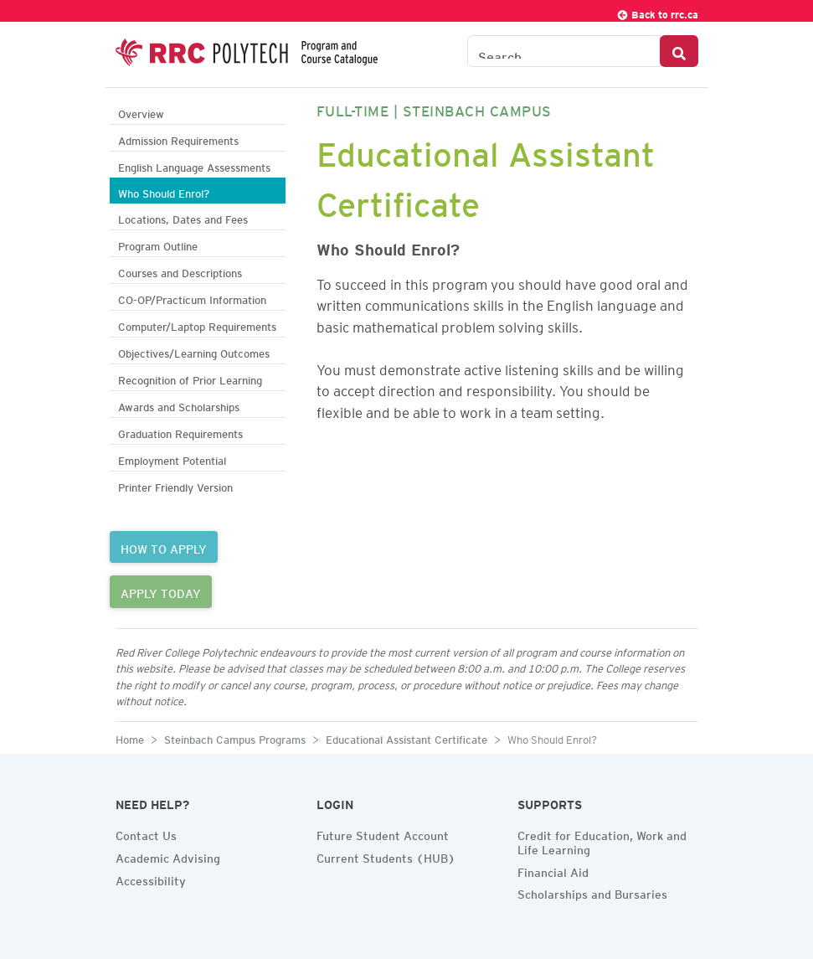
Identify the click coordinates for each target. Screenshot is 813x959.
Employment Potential (172, 458)
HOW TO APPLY (164, 547)
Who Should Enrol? (163, 191)
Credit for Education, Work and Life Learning (602, 840)
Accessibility (151, 878)
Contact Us (146, 833)
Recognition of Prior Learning (190, 378)
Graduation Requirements (180, 432)
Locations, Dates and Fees (183, 217)
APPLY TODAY (161, 591)
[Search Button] (679, 51)
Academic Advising (168, 856)
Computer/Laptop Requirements (197, 324)
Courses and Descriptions (180, 271)
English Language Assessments (194, 165)
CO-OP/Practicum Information (192, 298)
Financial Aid (553, 870)
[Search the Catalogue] (564, 51)
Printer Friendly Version (175, 485)
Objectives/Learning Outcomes (194, 351)
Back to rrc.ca (657, 12)
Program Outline (158, 244)
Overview (141, 112)
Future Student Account (382, 833)
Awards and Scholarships (178, 405)
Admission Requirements (178, 138)
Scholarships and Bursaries (592, 892)
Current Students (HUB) (385, 856)
